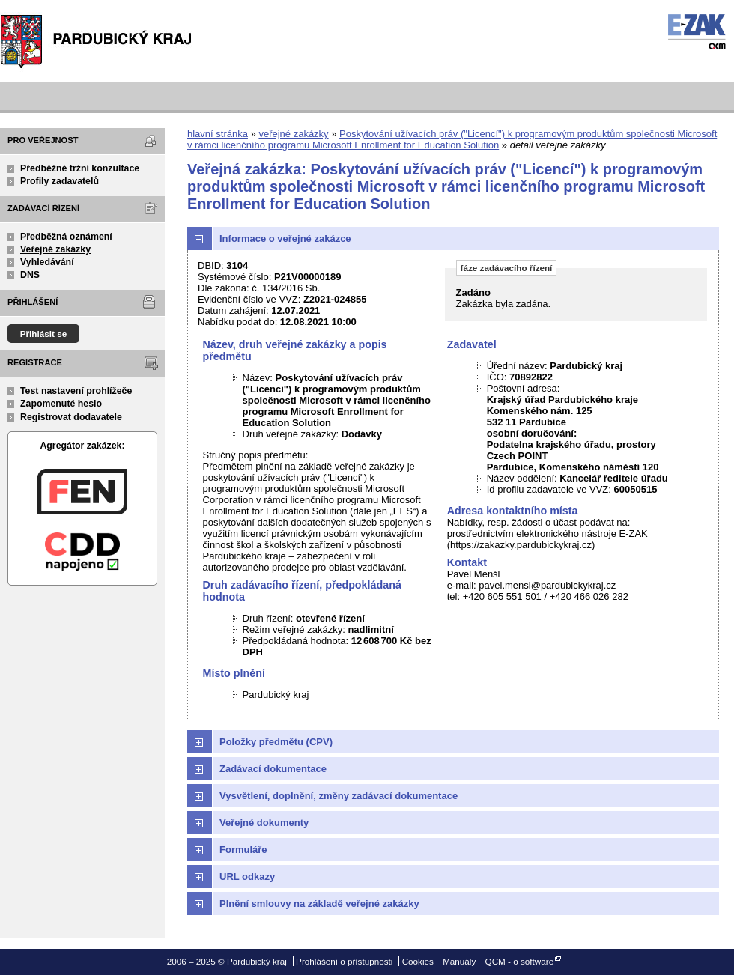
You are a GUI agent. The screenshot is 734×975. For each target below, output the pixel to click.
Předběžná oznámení (66, 236)
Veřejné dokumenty (264, 822)
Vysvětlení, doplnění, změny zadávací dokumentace (338, 795)
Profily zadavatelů (59, 181)
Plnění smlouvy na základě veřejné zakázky (319, 903)
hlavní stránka (217, 133)
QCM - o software (519, 961)
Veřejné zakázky (55, 249)
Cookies (418, 961)
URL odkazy (247, 876)
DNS (30, 275)
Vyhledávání (47, 262)
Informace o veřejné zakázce (285, 238)
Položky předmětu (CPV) (276, 741)
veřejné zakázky (293, 133)
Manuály (459, 961)
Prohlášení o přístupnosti (344, 961)
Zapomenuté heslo (61, 403)
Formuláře (243, 849)
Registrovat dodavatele (71, 417)
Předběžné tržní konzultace (79, 168)
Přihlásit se (43, 333)
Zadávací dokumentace (273, 768)
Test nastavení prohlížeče (76, 391)
